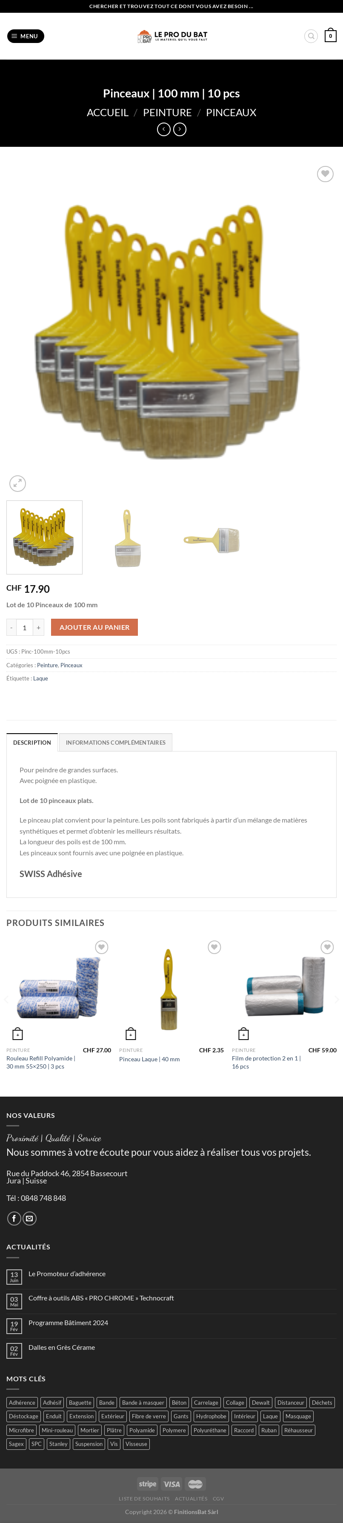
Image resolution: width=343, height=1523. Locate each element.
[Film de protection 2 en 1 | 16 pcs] (284, 990)
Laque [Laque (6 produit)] (270, 1416)
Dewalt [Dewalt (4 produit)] (261, 1402)
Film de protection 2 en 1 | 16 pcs (266, 1062)
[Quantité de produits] (24, 627)
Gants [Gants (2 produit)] (181, 1416)
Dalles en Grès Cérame (62, 1347)
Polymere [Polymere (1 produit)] (174, 1430)
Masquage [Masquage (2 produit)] (298, 1416)
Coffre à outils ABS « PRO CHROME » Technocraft (101, 1298)
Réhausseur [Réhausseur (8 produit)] (298, 1430)
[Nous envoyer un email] (30, 1219)
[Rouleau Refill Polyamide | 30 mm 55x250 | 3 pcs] (58, 990)
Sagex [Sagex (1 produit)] (16, 1443)
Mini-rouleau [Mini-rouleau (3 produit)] (57, 1430)
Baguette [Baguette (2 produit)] (80, 1402)
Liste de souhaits (144, 1498)
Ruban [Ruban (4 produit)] (269, 1430)
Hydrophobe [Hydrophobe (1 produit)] (211, 1416)
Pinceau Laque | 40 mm (149, 1059)
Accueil (108, 112)
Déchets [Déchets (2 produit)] (322, 1402)
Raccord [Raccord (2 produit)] (244, 1430)
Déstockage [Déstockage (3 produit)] (23, 1416)
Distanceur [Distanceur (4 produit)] (290, 1402)
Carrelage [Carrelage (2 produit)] (206, 1402)
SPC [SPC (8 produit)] (36, 1443)
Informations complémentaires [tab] (116, 742)
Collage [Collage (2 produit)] (235, 1402)
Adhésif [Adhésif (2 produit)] (52, 1402)
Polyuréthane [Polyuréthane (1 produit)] (210, 1430)
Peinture (167, 112)
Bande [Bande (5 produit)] (106, 1402)
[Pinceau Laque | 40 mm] (171, 990)
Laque (40, 678)
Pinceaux (231, 112)
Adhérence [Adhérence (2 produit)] (22, 1402)
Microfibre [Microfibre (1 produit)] (21, 1430)
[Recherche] (311, 36)
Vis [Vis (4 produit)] (114, 1443)
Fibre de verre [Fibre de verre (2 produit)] (149, 1416)
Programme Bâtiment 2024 (68, 1322)
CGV (218, 1498)
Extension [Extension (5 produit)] (81, 1416)
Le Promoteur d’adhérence (67, 1273)
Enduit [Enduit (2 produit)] (54, 1416)
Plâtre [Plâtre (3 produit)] (114, 1430)
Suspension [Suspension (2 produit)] (89, 1443)
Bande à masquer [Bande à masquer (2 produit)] (143, 1402)
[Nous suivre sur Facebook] (14, 1219)
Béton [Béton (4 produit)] (179, 1402)
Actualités (191, 1498)
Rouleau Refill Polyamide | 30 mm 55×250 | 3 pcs (40, 1062)
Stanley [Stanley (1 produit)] (58, 1443)
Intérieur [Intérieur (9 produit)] (244, 1416)
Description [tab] (32, 742)
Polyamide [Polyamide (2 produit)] (142, 1430)
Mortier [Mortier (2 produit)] (89, 1430)
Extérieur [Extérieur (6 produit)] (112, 1416)
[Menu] (26, 36)
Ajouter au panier (95, 627)
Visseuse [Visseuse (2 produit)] (136, 1443)
